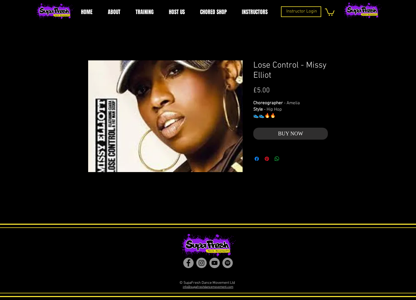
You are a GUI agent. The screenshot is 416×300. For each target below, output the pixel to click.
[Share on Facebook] (257, 159)
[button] (330, 12)
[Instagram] (201, 263)
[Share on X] (287, 159)
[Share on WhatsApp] (277, 159)
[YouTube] (214, 263)
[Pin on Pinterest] (267, 159)
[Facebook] (188, 263)
